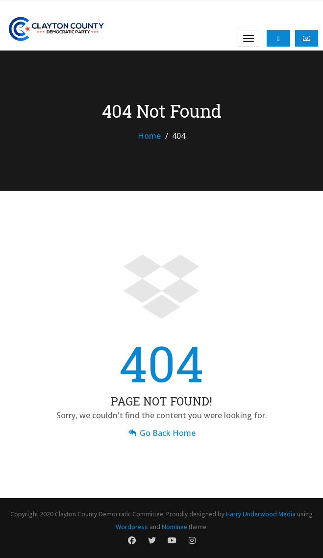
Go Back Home (161, 433)
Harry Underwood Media (261, 514)
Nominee (174, 527)
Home (149, 135)
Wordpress (132, 527)
